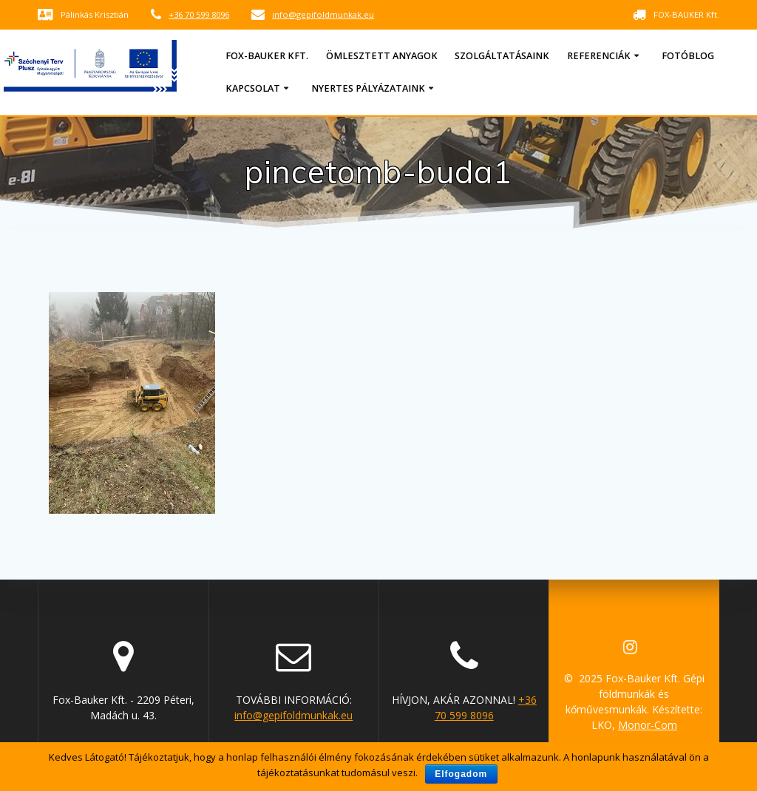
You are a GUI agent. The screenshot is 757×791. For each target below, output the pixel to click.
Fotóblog (688, 56)
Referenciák (599, 56)
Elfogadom (461, 774)
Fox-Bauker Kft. (266, 56)
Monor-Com (647, 725)
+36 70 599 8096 (199, 14)
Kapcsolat (252, 88)
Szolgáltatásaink (502, 56)
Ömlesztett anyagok (382, 56)
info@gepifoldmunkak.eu (323, 14)
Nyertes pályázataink (368, 88)
